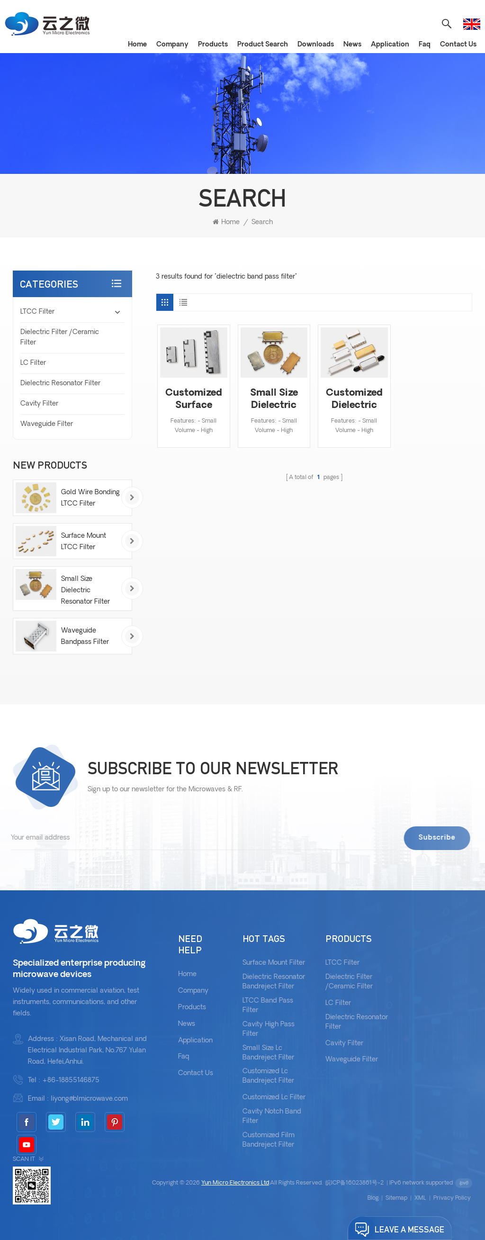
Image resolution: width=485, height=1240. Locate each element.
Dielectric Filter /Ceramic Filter (59, 337)
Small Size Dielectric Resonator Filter (274, 400)
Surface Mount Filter (273, 963)
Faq (425, 44)
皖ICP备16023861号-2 (354, 1183)
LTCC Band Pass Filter (267, 1005)
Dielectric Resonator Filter (60, 383)
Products (213, 44)
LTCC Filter (37, 312)
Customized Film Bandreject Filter (268, 1140)
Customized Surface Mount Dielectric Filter (193, 400)
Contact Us (458, 44)
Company (172, 44)
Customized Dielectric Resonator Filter (354, 400)
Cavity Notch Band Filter (271, 1116)
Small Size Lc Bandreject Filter (268, 1053)
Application (390, 44)
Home (137, 44)
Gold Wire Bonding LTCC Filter (90, 498)
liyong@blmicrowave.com (89, 1099)
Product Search (262, 44)
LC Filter (33, 363)
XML (420, 1198)
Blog (373, 1198)
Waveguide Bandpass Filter (85, 636)
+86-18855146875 (70, 1080)
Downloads (315, 44)
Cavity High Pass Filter (268, 1029)
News (352, 44)
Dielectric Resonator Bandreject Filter (273, 982)
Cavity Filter (39, 403)
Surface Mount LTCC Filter (83, 542)
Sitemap (396, 1198)
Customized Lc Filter (273, 1097)
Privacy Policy (452, 1198)
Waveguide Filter (46, 424)
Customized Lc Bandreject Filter (268, 1076)
